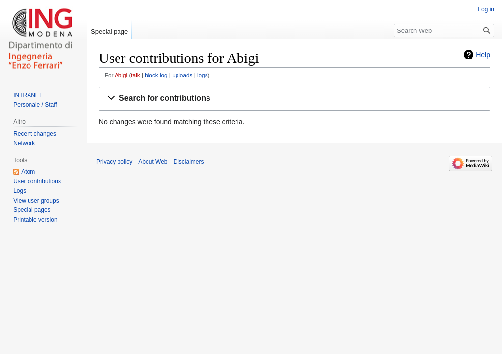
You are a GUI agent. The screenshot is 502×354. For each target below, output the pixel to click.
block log (156, 75)
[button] (294, 98)
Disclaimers (189, 161)
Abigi (121, 75)
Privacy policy (114, 161)
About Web (152, 161)
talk (135, 75)
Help (483, 55)
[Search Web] (444, 30)
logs (202, 75)
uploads (182, 75)
